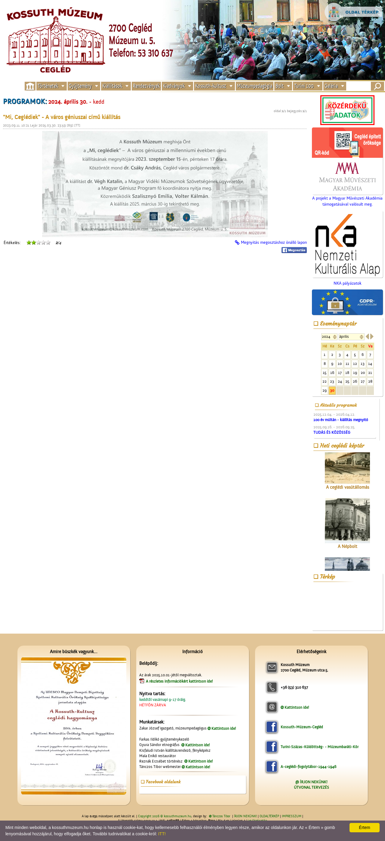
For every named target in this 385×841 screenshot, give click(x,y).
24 (340, 381)
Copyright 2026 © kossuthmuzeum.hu (164, 816)
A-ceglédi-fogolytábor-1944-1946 (308, 766)
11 (347, 363)
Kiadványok (174, 86)
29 (324, 390)
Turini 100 (304, 86)
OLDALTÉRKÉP (269, 816)
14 (370, 363)
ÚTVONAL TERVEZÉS (311, 787)
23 (332, 381)
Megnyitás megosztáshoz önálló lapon (274, 242)
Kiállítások (112, 86)
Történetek (48, 86)
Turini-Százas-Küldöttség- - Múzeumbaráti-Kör (320, 747)
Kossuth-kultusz (210, 86)
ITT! (162, 833)
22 (324, 381)
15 (324, 372)
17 (340, 372)
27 (363, 381)
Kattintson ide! (223, 728)
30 (332, 390)
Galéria (331, 86)
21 (370, 372)
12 (355, 363)
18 (347, 372)
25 (347, 381)
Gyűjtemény (80, 86)
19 (355, 372)
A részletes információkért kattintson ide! (180, 681)
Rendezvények (146, 86)
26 (355, 381)
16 (332, 372)
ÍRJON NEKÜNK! (245, 816)
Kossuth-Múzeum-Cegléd (302, 727)
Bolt (280, 86)
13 (363, 363)
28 (370, 381)
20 (363, 372)
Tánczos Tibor (221, 816)
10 (340, 363)
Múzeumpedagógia (254, 86)
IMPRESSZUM (291, 816)
